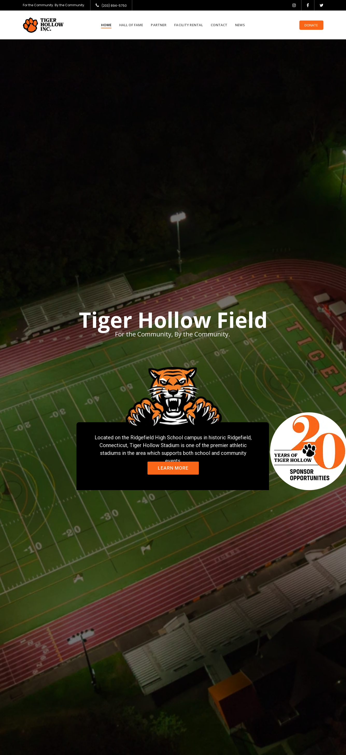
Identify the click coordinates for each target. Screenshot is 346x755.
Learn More (173, 468)
